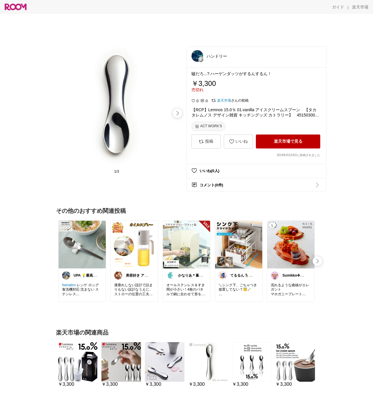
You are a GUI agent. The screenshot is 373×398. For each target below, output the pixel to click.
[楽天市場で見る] (288, 141)
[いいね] (238, 141)
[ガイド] (338, 7)
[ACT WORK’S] (208, 126)
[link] (82, 244)
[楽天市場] (360, 7)
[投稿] (206, 141)
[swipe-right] (177, 113)
